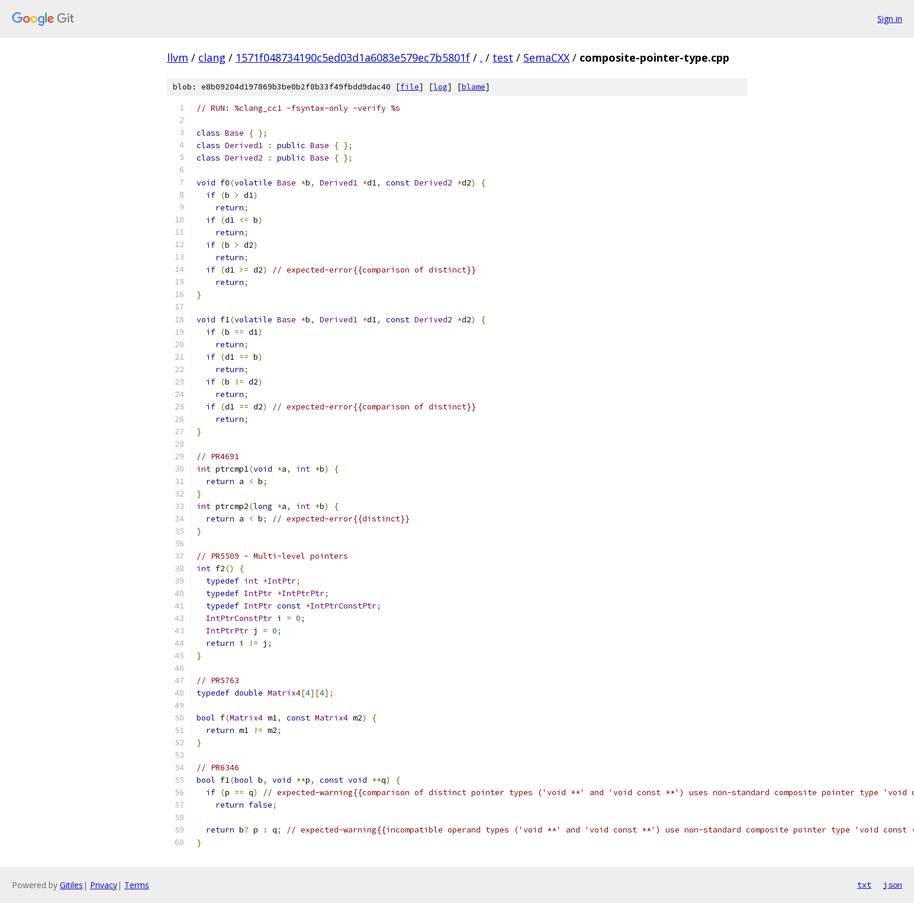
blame (473, 87)
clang (212, 57)
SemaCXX (546, 57)
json (892, 884)
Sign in (889, 18)
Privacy (103, 885)
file (409, 87)
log (440, 87)
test (503, 57)
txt (864, 884)
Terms (136, 885)
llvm (177, 57)
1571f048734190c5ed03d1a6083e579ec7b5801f (353, 57)
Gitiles (71, 885)
